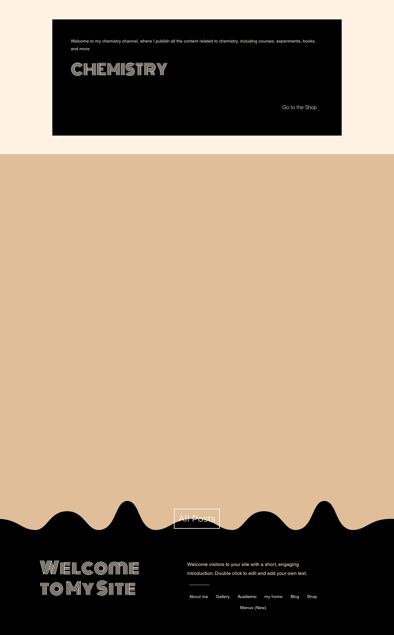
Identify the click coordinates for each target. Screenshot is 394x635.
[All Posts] (197, 519)
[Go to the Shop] (299, 107)
